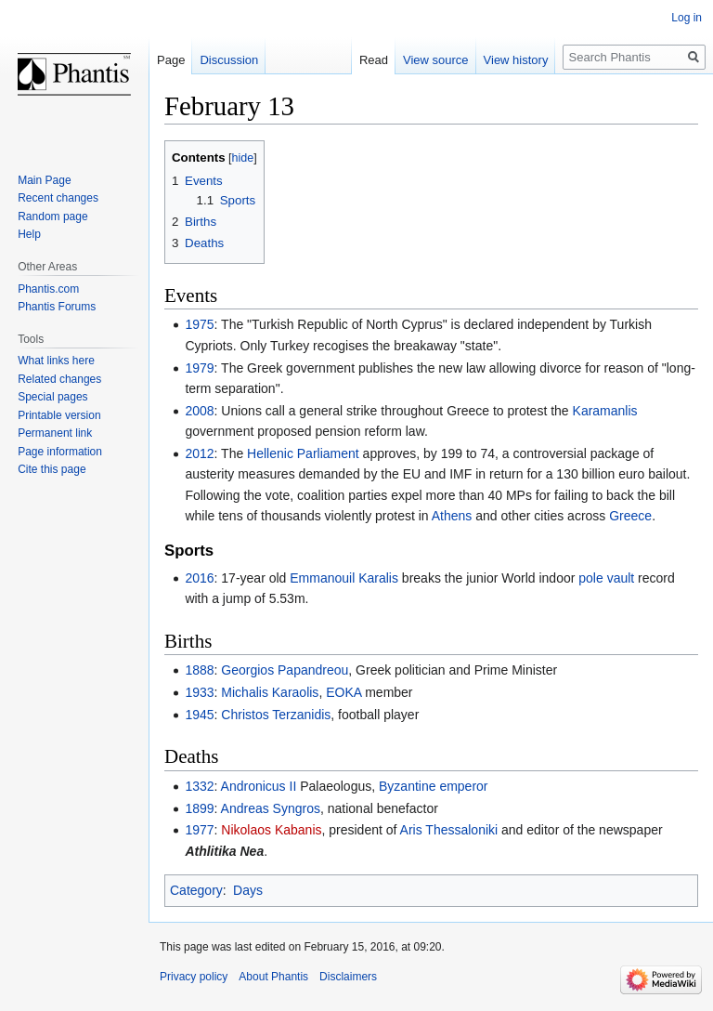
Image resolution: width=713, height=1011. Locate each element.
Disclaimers (348, 976)
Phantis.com (48, 288)
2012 (199, 453)
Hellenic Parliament (303, 453)
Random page (52, 216)
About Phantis (273, 976)
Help (29, 234)
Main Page (44, 180)
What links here (56, 360)
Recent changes (58, 197)
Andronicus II (259, 786)
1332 (199, 786)
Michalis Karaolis (269, 692)
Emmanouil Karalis (344, 578)
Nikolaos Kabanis (271, 829)
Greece (630, 515)
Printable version (59, 415)
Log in (686, 17)
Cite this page (51, 469)
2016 (199, 578)
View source (436, 60)
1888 (199, 670)
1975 (199, 324)
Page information (60, 451)
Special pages (52, 396)
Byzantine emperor (433, 786)
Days (248, 890)
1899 (199, 808)
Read (373, 60)
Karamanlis (605, 410)
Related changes (59, 379)
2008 (199, 410)
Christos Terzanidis (276, 714)
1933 (199, 692)
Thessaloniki (461, 829)
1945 (199, 714)
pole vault (606, 578)
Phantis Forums (57, 306)
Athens (452, 515)
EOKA (343, 692)
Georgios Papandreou (284, 670)
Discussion (229, 60)
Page (171, 60)
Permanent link (55, 433)
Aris (411, 829)
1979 (199, 368)
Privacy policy (193, 976)
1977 (199, 829)
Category (196, 890)
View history (516, 60)
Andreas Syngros (270, 808)
